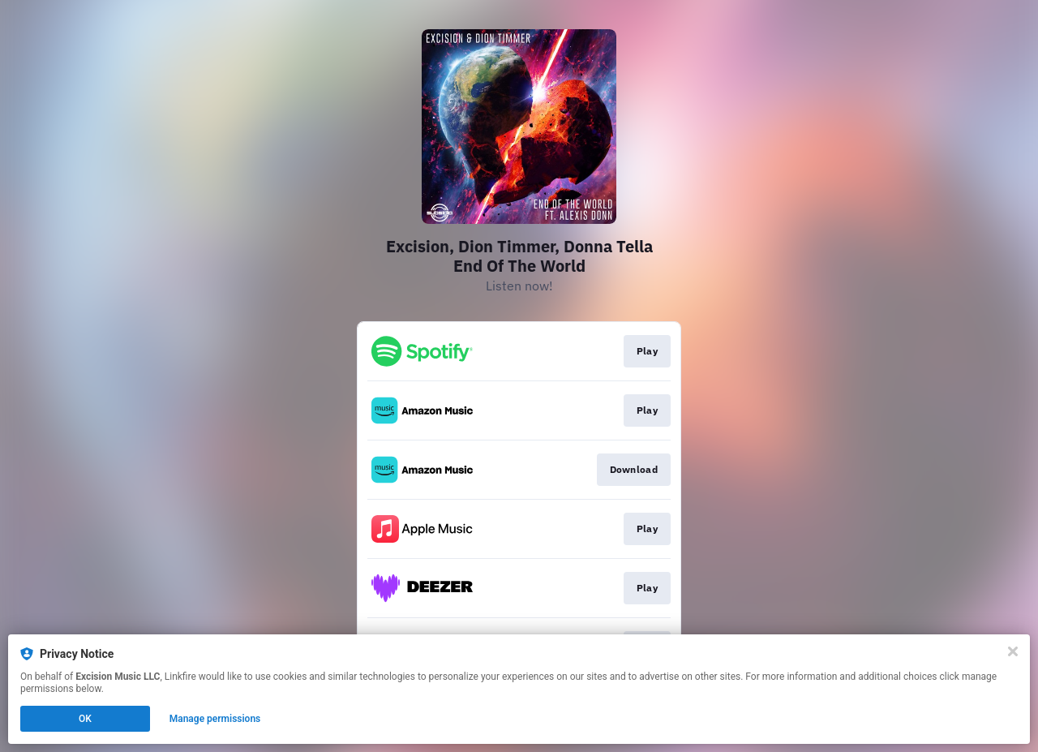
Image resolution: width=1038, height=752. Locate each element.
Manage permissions (215, 718)
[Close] (1013, 651)
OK (85, 718)
